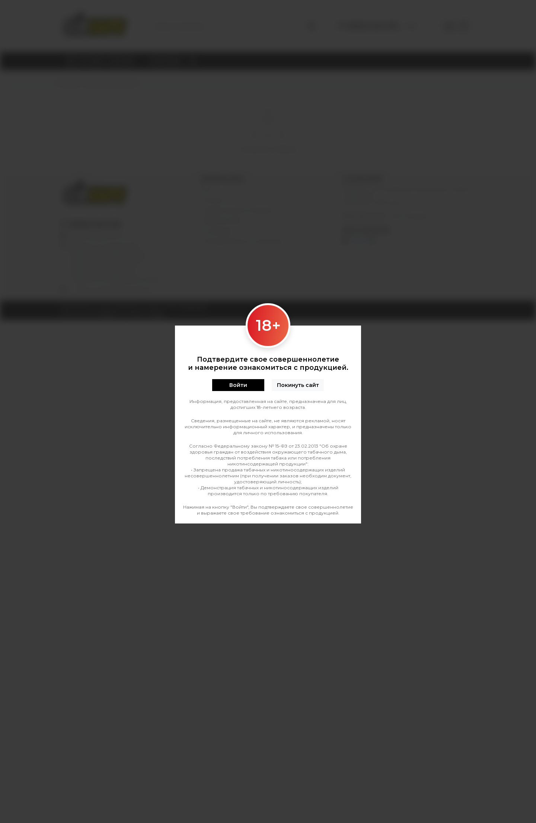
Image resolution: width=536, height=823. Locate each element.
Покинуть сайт (298, 385)
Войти (238, 385)
